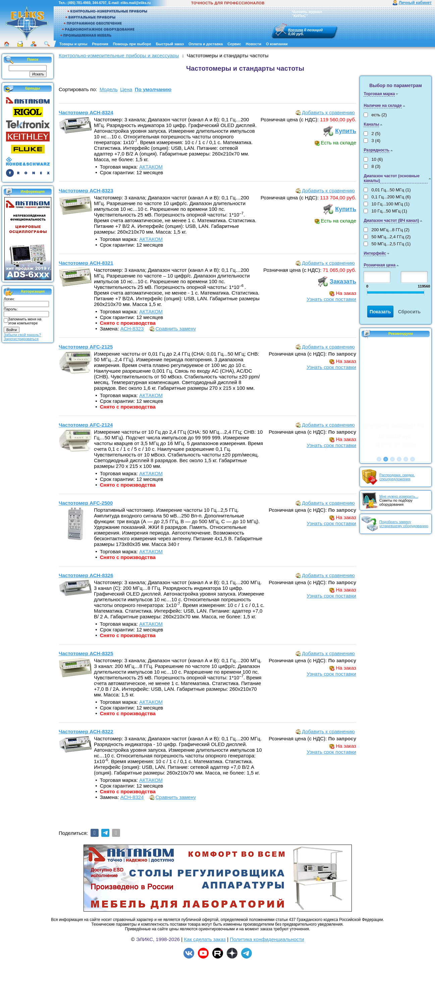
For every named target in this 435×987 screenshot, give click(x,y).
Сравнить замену (176, 328)
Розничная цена (379, 265)
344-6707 (99, 3)
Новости (253, 44)
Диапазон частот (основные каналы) (392, 178)
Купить (345, 131)
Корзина (295, 30)
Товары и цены (73, 44)
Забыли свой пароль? (22, 335)
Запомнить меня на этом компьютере (24, 321)
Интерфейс (375, 253)
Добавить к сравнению (328, 112)
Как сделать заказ (205, 939)
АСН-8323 (132, 328)
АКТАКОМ (151, 167)
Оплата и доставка (205, 44)
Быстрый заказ (170, 44)
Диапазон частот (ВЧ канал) (391, 220)
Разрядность (376, 150)
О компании (277, 44)
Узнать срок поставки (331, 299)
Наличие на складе (382, 105)
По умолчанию (153, 89)
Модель (109, 89)
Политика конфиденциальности (267, 939)
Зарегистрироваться (21, 339)
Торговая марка (379, 93)
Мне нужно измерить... (398, 496)
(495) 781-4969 (78, 3)
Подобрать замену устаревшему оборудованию (403, 524)
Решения (100, 44)
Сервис (234, 44)
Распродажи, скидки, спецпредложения (397, 477)
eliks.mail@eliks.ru (135, 3)
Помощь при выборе (132, 44)
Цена (126, 89)
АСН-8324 (132, 797)
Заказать (343, 281)
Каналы (371, 124)
